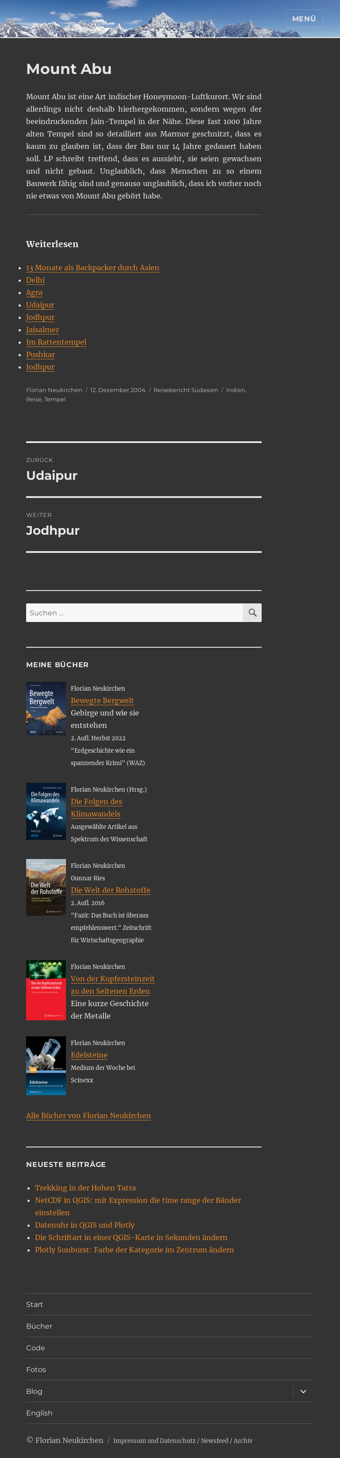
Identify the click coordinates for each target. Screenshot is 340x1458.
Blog (34, 1391)
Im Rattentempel (56, 342)
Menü (304, 19)
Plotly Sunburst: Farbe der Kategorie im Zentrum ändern (134, 1249)
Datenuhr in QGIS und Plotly (85, 1225)
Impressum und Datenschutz (154, 1441)
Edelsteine (89, 1054)
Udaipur (40, 304)
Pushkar (40, 354)
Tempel (55, 399)
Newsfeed (214, 1441)
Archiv (243, 1441)
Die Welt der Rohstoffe (111, 890)
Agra (34, 292)
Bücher (39, 1326)
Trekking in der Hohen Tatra (85, 1187)
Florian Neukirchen (54, 389)
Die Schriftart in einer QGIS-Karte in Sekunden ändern (131, 1237)
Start (34, 1304)
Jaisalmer (42, 329)
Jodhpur (40, 317)
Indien (235, 389)
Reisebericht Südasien (186, 389)
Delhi (35, 280)
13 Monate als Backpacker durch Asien (92, 267)
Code (35, 1348)
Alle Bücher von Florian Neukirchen (88, 1115)
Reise (34, 399)
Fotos (36, 1369)
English (39, 1413)
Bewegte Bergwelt (102, 700)
